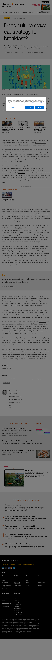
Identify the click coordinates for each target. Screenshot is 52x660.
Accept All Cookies (39, 107)
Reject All (29, 107)
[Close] (44, 98)
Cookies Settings (12, 107)
